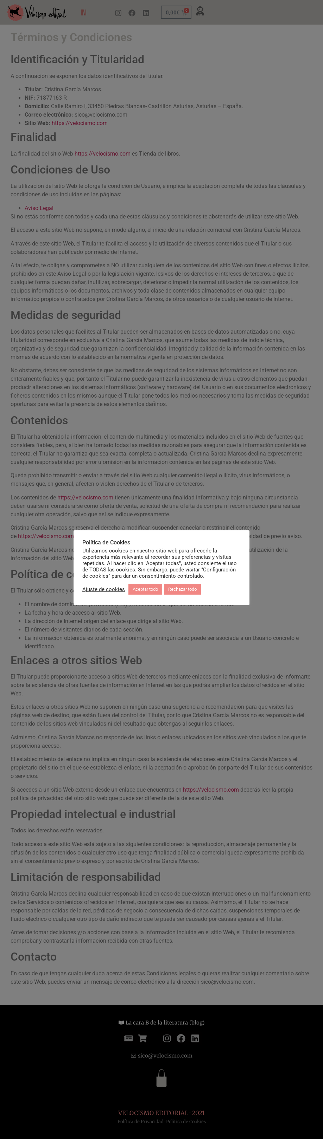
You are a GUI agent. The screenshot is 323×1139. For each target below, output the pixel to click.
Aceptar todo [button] (145, 589)
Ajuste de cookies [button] (103, 589)
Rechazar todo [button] (182, 589)
